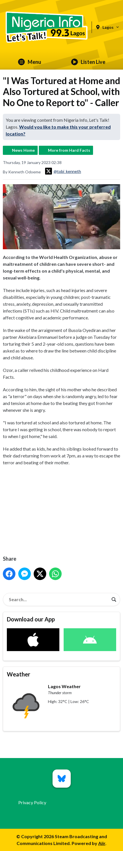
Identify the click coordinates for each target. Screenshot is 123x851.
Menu (29, 61)
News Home (23, 150)
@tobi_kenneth (63, 171)
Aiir (101, 843)
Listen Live (88, 61)
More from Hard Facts (69, 150)
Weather (18, 674)
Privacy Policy (32, 802)
